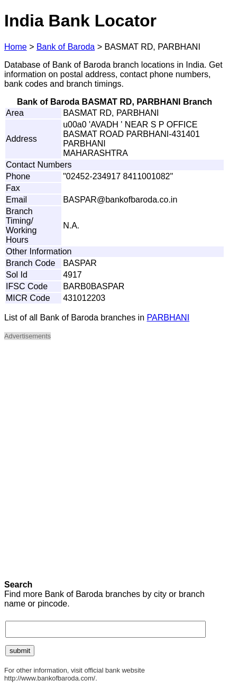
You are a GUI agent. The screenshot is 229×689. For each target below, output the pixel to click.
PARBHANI (168, 317)
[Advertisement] (114, 463)
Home (15, 46)
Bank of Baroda (65, 46)
